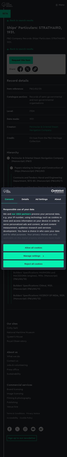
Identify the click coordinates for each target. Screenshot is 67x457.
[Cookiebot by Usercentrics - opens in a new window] (51, 191)
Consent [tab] (9, 199)
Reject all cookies (33, 264)
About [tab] (58, 199)
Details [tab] (25, 199)
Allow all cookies (33, 247)
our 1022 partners (21, 214)
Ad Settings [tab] (42, 199)
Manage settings (33, 256)
